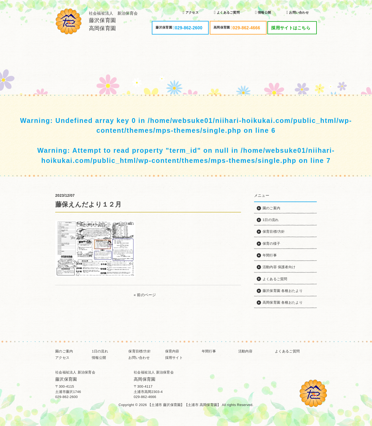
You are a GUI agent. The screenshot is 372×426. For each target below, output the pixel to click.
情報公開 (99, 358)
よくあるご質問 (287, 351)
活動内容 (245, 351)
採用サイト (174, 358)
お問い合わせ (139, 358)
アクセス (62, 358)
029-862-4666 (145, 397)
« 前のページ (145, 295)
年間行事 (209, 351)
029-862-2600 (66, 397)
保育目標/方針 (139, 351)
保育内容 (172, 351)
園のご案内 (64, 351)
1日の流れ (100, 351)
